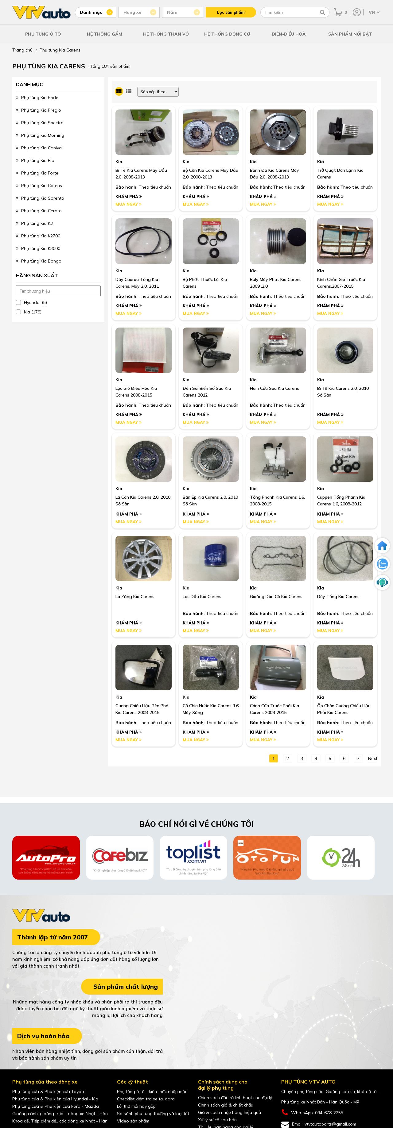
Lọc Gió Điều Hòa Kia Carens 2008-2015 (136, 392)
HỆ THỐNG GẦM (104, 34)
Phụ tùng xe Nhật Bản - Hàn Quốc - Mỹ (320, 1102)
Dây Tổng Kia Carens (338, 596)
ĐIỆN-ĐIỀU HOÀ (289, 34)
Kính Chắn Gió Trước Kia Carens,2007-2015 (341, 283)
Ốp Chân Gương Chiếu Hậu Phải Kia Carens (344, 709)
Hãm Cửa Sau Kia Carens (274, 388)
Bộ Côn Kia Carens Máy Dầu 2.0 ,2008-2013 (210, 173)
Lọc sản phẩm (231, 12)
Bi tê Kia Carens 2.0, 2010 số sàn (343, 392)
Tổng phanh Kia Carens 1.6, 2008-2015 (277, 500)
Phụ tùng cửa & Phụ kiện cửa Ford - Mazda (55, 1106)
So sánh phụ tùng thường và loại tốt (153, 1113)
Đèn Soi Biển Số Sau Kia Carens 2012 (207, 392)
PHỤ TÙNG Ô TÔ (43, 34)
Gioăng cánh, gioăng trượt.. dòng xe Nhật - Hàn (60, 1113)
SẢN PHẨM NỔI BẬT (350, 34)
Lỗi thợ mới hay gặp (136, 1106)
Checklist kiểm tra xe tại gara (146, 1099)
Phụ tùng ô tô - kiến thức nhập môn (152, 1091)
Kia (118, 161)
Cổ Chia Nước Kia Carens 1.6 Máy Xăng (211, 709)
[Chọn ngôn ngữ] (374, 12)
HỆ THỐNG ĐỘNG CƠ (227, 34)
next (372, 758)
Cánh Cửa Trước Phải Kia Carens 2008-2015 (274, 709)
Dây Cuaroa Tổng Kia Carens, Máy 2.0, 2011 (137, 283)
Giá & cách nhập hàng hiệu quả (229, 1112)
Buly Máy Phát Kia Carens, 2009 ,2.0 (276, 283)
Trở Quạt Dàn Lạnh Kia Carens (340, 173)
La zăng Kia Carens (134, 596)
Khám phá (128, 196)
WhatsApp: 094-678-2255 (312, 1112)
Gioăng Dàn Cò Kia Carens (276, 596)
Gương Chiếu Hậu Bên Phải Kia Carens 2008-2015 (142, 709)
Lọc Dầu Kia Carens (202, 596)
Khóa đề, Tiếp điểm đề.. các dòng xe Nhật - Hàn (59, 1121)
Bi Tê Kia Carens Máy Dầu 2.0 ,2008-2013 (141, 173)
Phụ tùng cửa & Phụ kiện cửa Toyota (49, 1091)
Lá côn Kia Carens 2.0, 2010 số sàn (142, 500)
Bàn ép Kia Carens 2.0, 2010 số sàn (210, 500)
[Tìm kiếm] (322, 12)
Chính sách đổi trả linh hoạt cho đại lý (235, 1097)
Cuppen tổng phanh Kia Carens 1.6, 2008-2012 (341, 500)
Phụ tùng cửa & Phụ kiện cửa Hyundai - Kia (55, 1099)
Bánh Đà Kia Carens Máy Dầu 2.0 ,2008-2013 (274, 173)
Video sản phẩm (133, 1121)
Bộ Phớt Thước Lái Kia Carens (205, 283)
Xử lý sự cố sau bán (217, 1119)
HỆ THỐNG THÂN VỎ (166, 34)
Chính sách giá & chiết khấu (225, 1105)
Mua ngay (128, 204)
